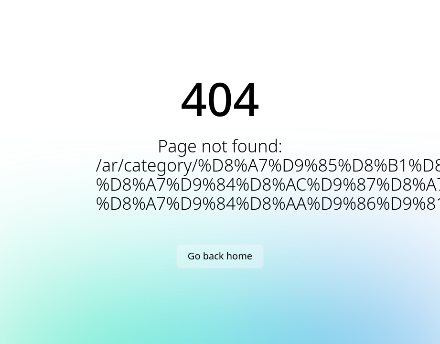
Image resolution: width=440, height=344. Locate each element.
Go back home (220, 255)
